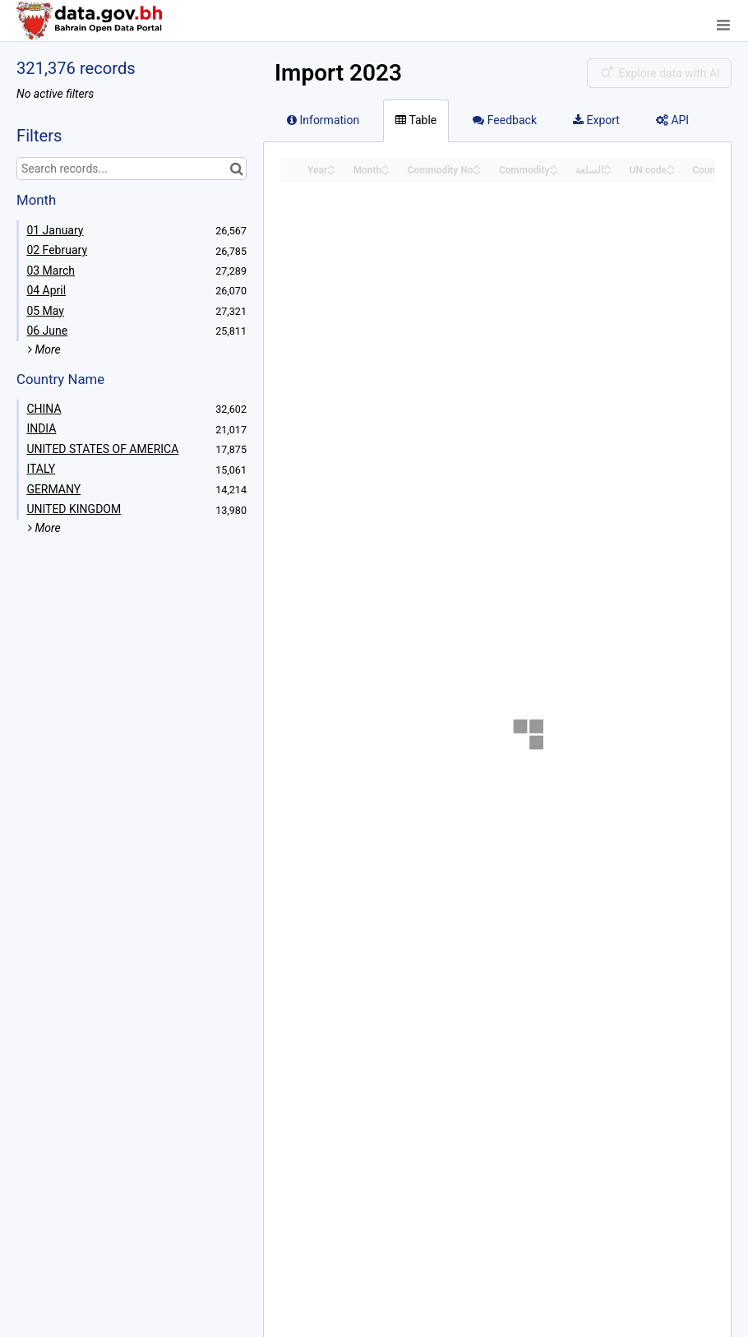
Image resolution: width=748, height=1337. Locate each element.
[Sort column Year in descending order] (331, 171)
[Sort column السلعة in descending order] (607, 171)
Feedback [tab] (505, 120)
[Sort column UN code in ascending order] (671, 166)
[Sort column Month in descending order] (385, 171)
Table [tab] (415, 120)
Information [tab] (323, 120)
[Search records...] (131, 168)
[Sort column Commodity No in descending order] (477, 171)
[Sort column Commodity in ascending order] (554, 166)
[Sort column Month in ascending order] (385, 166)
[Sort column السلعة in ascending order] (607, 166)
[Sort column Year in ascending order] (331, 166)
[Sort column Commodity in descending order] (554, 171)
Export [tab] (596, 120)
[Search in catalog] (236, 168)
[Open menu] (723, 24)
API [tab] (672, 120)
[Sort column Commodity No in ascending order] (477, 166)
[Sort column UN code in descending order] (671, 171)
